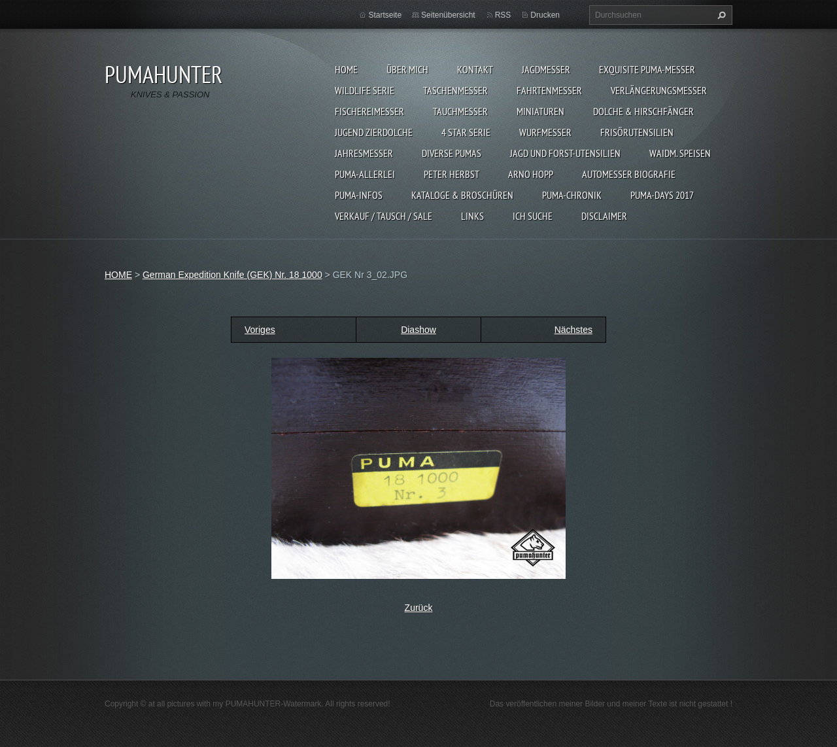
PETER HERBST (451, 174)
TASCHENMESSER (455, 90)
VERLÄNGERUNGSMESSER (659, 90)
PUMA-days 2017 (662, 194)
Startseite (384, 15)
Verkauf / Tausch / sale (383, 215)
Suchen (720, 15)
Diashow (418, 329)
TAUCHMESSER (460, 111)
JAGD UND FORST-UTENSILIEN (565, 153)
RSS (503, 15)
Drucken (545, 15)
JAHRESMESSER (364, 153)
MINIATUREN (540, 111)
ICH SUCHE (533, 215)
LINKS (472, 215)
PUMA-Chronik (572, 194)
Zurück (419, 607)
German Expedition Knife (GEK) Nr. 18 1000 (232, 274)
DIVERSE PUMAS (451, 153)
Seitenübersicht (448, 15)
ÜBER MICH (407, 69)
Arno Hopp (530, 174)
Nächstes (573, 329)
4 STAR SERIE (465, 132)
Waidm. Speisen (680, 153)
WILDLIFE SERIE (364, 90)
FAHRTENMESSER (549, 90)
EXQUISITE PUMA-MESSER (647, 69)
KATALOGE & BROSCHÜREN (462, 194)
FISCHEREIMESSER (369, 111)
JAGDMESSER (546, 69)
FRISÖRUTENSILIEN (637, 132)
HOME (346, 69)
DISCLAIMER (604, 215)
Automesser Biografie (628, 174)
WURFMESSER (545, 132)
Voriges (260, 329)
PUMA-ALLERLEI (365, 174)
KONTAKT (475, 69)
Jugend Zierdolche (374, 132)
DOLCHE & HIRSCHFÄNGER (643, 111)
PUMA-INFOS (359, 194)
